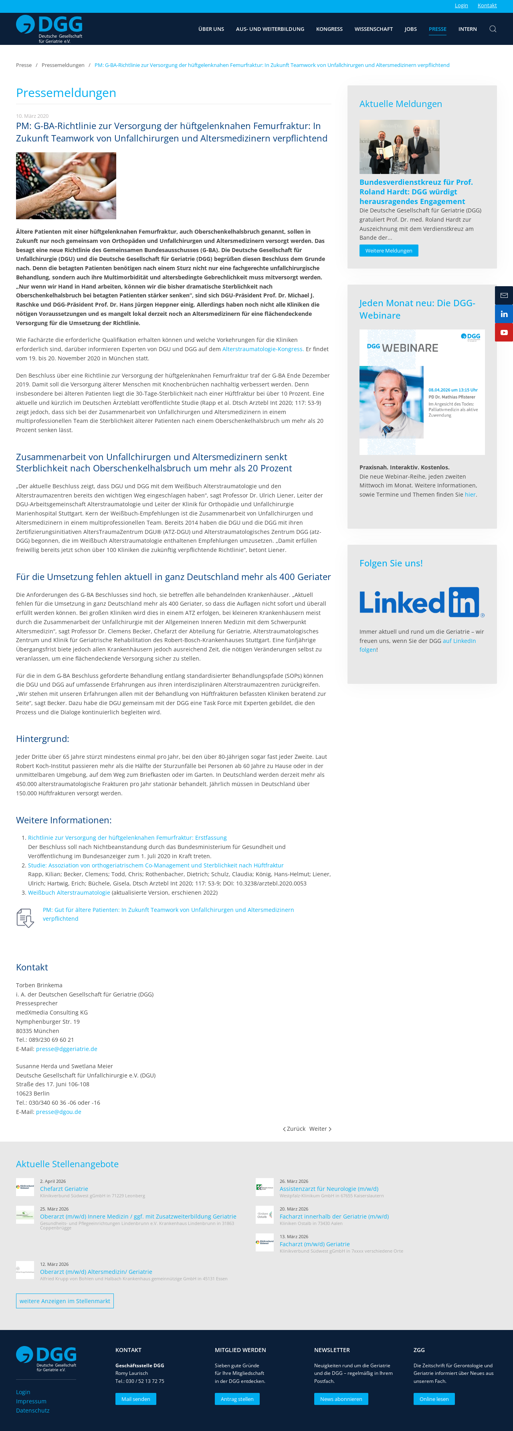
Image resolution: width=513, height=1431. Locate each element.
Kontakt (487, 5)
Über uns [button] (211, 28)
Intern (467, 28)
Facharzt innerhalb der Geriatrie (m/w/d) (334, 1216)
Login (461, 5)
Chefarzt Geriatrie (64, 1188)
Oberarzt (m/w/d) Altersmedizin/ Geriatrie (96, 1271)
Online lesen (433, 1399)
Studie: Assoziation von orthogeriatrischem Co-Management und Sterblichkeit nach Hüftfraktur (156, 865)
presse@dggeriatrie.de (66, 1049)
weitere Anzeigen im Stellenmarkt (65, 1301)
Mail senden (135, 1399)
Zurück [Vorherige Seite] (294, 1128)
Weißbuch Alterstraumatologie (69, 892)
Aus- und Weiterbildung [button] (270, 28)
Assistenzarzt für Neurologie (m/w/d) (329, 1188)
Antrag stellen (236, 1399)
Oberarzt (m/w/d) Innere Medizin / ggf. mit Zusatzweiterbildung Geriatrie (138, 1216)
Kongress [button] (329, 28)
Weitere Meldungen (389, 250)
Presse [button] (437, 28)
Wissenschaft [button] (374, 28)
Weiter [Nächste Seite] (320, 1128)
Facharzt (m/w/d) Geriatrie (315, 1244)
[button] (493, 29)
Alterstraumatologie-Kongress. (263, 349)
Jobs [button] (411, 28)
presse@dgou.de (58, 1112)
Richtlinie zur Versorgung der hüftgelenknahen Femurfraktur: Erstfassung (127, 837)
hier (470, 494)
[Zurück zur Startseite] (49, 29)
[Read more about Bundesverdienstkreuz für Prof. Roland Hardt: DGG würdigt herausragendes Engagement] (400, 147)
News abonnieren (340, 1399)
